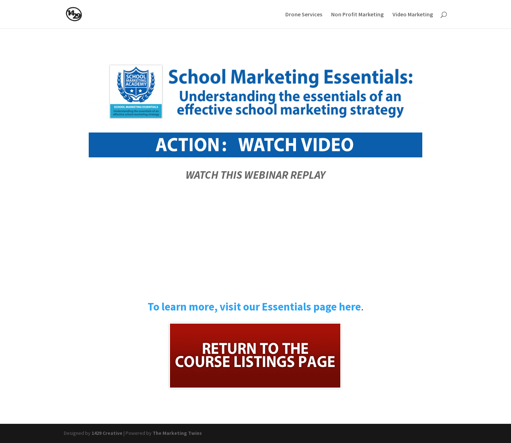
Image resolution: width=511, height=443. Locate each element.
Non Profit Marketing (357, 15)
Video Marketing (412, 15)
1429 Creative (107, 433)
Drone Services (303, 15)
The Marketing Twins (177, 433)
